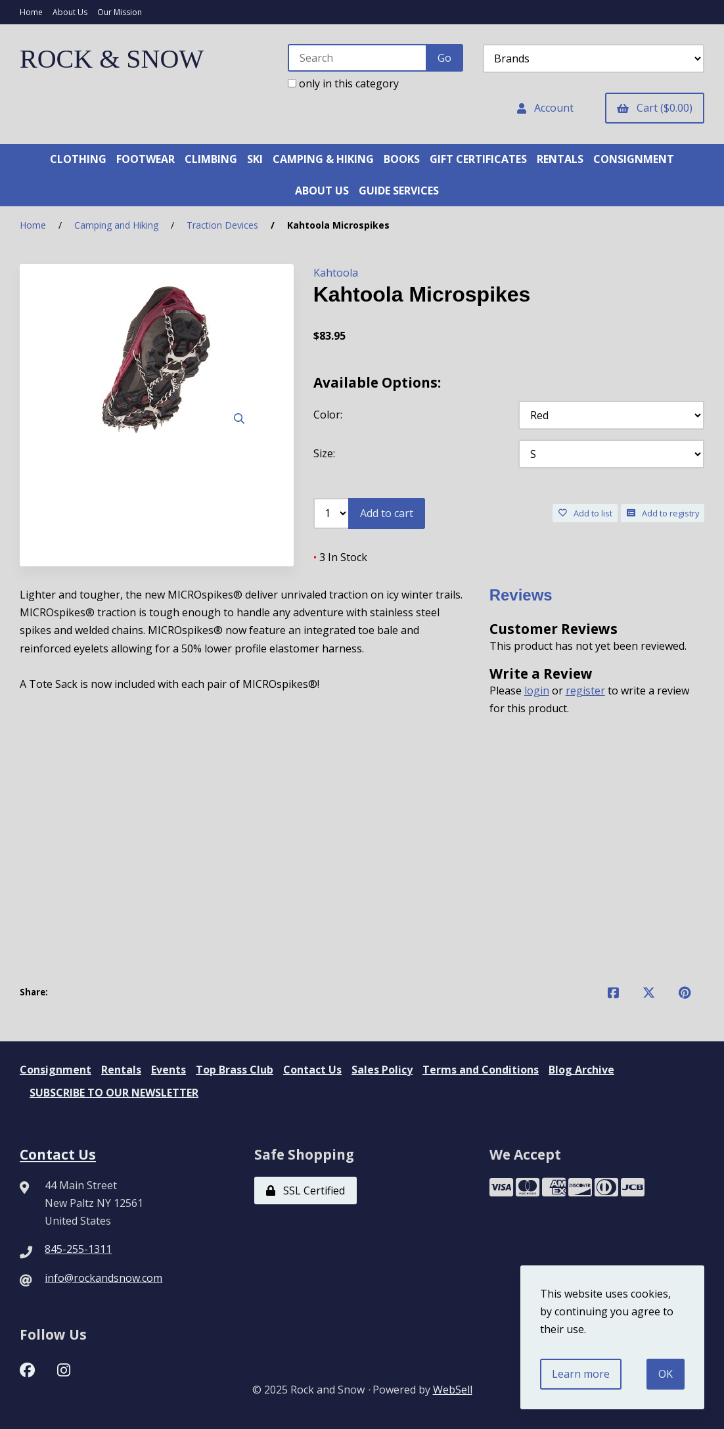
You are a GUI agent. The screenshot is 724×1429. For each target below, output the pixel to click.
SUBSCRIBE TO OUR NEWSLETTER (114, 1092)
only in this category (343, 83)
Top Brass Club (234, 1069)
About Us (70, 12)
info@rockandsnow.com (103, 1278)
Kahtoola (335, 272)
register (585, 690)
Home (31, 12)
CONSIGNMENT (633, 159)
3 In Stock (340, 557)
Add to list (585, 513)
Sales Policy (382, 1069)
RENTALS (560, 159)
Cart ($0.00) (654, 108)
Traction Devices (222, 225)
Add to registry (663, 513)
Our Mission (119, 12)
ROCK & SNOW (112, 59)
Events (168, 1069)
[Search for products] (358, 58)
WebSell (452, 1389)
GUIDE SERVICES (399, 190)
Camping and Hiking (116, 225)
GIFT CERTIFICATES (478, 159)
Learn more (581, 1374)
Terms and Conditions (480, 1069)
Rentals (121, 1069)
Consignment (55, 1069)
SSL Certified (305, 1190)
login (536, 690)
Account (545, 108)
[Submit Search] (444, 58)
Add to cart (386, 513)
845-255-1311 (78, 1249)
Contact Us (312, 1069)
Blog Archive (581, 1069)
